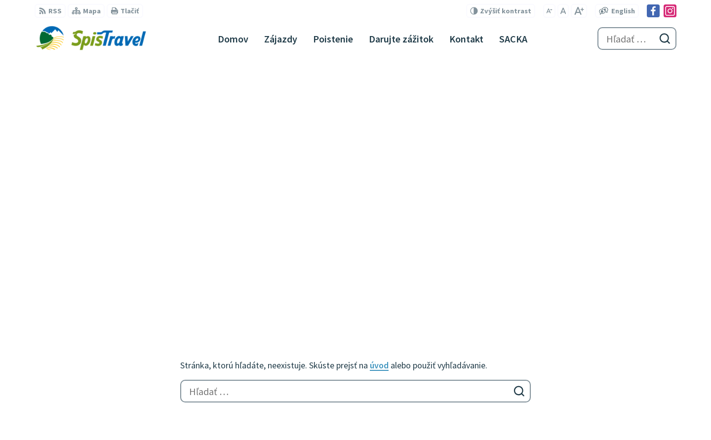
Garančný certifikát (395, 372)
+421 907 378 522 (389, 309)
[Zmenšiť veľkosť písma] (549, 11)
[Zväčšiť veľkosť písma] (579, 11)
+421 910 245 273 (389, 297)
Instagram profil (389, 345)
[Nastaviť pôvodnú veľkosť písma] (563, 11)
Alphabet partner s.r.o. (163, 413)
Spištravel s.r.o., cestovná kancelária (330, 413)
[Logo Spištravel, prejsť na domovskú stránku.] (91, 38)
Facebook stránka (392, 333)
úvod (379, 115)
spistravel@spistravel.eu (403, 321)
